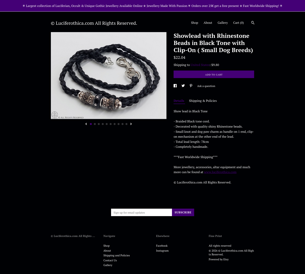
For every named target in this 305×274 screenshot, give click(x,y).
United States (200, 65)
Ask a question (206, 86)
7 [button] (115, 124)
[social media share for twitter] (183, 86)
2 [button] (95, 124)
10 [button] (126, 124)
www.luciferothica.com (220, 172)
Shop (194, 22)
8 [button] (119, 124)
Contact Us (110, 260)
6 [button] (111, 124)
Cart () (238, 22)
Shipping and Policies (117, 255)
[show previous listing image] (86, 124)
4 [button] (103, 124)
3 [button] (99, 124)
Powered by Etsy (219, 259)
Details (179, 100)
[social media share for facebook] (175, 86)
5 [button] (107, 124)
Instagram (162, 250)
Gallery (223, 22)
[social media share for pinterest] (191, 86)
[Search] (252, 23)
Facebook (162, 245)
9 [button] (123, 124)
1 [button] (91, 124)
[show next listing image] (131, 124)
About (208, 22)
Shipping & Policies (203, 100)
